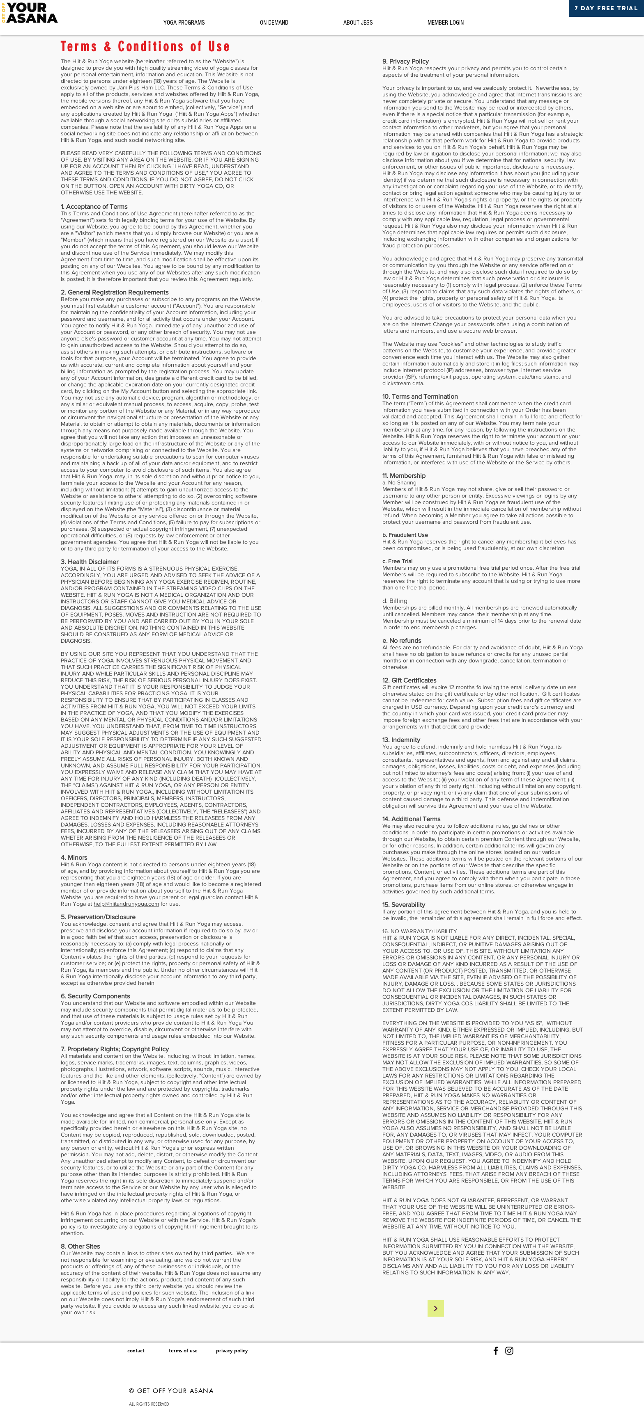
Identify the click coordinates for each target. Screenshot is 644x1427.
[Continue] (436, 1308)
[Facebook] (495, 1350)
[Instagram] (509, 1350)
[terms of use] (183, 1350)
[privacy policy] (232, 1350)
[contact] (136, 1350)
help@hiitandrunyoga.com (126, 903)
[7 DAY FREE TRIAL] (606, 8)
